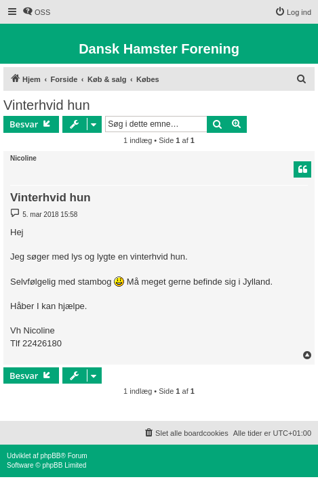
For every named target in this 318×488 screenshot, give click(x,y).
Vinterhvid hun (46, 105)
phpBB (50, 456)
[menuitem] (36, 12)
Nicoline (23, 158)
